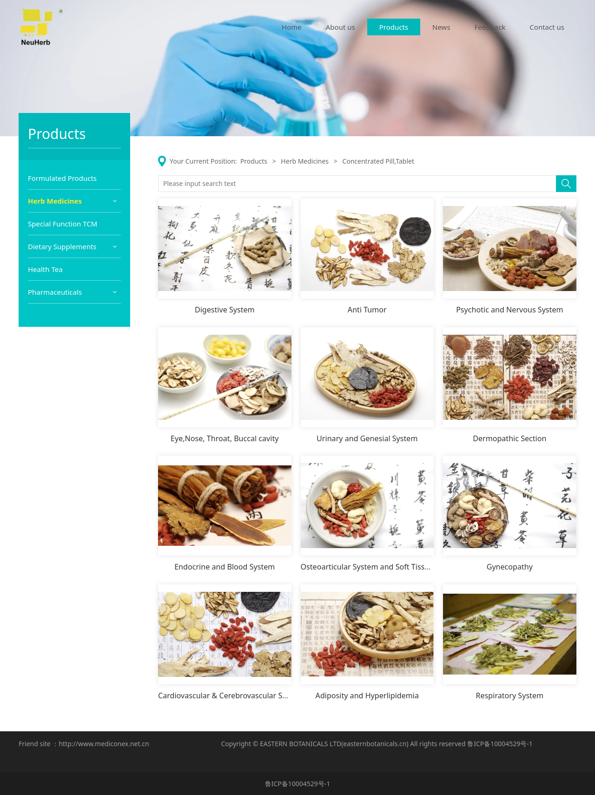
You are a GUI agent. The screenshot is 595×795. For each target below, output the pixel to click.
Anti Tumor (367, 310)
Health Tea (45, 407)
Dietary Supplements (62, 384)
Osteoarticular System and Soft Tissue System (381, 567)
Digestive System (225, 310)
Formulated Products (62, 178)
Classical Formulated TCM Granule (74, 289)
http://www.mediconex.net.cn (104, 743)
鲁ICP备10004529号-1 (500, 743)
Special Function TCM (62, 361)
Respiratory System (509, 695)
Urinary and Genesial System (367, 438)
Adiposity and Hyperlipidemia (367, 695)
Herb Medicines (55, 200)
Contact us (546, 27)
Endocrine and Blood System (224, 567)
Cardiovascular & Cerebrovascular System (231, 695)
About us (340, 27)
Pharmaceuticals (55, 430)
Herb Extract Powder (66, 239)
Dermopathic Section (509, 438)
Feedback (490, 27)
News (441, 27)
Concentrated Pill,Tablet (71, 340)
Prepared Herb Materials (72, 223)
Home (292, 27)
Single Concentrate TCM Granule (71, 262)
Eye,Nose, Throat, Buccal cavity (224, 438)
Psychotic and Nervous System (509, 310)
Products (393, 27)
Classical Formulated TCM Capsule (74, 317)
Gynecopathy (510, 567)
